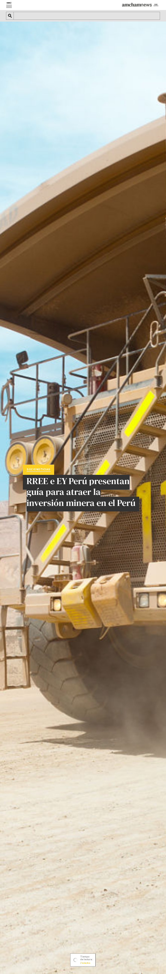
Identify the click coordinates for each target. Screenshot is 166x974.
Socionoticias (38, 469)
